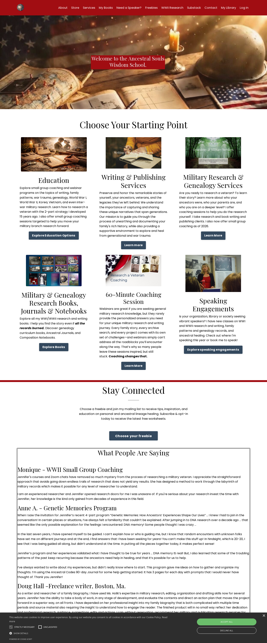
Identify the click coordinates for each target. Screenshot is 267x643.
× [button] (263, 615)
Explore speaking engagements (213, 349)
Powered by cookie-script (20, 639)
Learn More (213, 235)
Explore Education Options (53, 235)
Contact (208, 7)
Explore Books (53, 347)
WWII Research (166, 7)
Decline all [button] (226, 630)
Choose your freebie (133, 438)
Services (75, 7)
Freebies (143, 7)
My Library (227, 7)
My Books (93, 7)
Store (59, 7)
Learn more (133, 245)
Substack (190, 7)
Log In (243, 7)
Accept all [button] (227, 621)
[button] (90, 633)
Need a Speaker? (119, 7)
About (46, 7)
